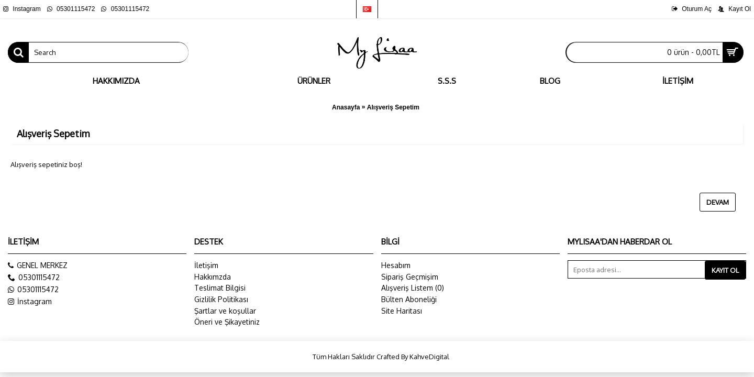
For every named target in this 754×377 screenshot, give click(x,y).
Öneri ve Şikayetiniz (227, 321)
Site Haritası (401, 310)
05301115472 (33, 289)
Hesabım (396, 265)
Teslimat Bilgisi (220, 287)
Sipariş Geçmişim (409, 276)
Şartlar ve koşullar (225, 310)
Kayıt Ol (725, 270)
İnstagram (30, 301)
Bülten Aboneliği (409, 299)
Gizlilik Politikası (221, 299)
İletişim (206, 265)
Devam (717, 202)
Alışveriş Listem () (412, 287)
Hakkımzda (212, 276)
